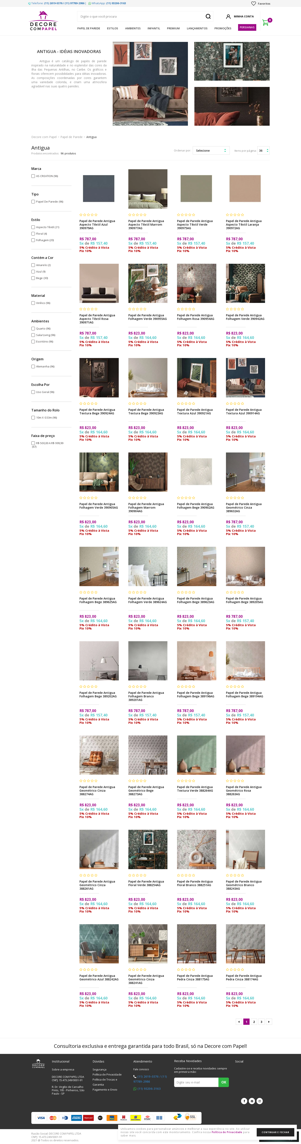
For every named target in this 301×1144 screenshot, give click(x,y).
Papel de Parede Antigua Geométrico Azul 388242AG (99, 977)
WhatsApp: (107, 3)
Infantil (154, 28)
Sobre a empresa (63, 1069)
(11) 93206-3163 (149, 1089)
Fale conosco (141, 1069)
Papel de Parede (88, 28)
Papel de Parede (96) (49, 201)
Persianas (247, 27)
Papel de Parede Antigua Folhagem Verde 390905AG (98, 505)
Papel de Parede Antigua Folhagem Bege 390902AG (195, 505)
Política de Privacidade (107, 1074)
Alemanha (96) (45, 366)
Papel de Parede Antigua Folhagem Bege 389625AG (98, 600)
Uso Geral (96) (45, 392)
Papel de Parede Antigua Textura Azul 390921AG (195, 411)
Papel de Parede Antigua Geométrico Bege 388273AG (146, 790)
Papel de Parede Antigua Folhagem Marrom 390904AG (146, 507)
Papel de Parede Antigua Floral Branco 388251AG (195, 883)
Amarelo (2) (43, 265)
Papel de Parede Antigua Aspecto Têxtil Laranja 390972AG (244, 224)
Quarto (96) (43, 328)
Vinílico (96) (43, 303)
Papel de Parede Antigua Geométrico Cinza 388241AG (146, 979)
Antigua (91, 137)
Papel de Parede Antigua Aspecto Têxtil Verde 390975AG (195, 224)
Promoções (222, 28)
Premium (173, 28)
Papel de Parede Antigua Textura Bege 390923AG (146, 411)
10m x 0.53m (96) (46, 417)
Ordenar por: (182, 150)
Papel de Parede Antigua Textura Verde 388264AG (195, 788)
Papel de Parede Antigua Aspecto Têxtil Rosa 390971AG (97, 318)
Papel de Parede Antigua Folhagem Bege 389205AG (244, 600)
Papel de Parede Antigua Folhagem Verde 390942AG (245, 317)
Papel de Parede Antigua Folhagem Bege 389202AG (98, 694)
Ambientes (133, 28)
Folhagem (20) (45, 240)
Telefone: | (57, 3)
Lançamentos (197, 28)
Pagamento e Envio (105, 1089)
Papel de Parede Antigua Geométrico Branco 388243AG (244, 885)
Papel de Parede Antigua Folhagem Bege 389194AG (244, 694)
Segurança (100, 1069)
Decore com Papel (44, 137)
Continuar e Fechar (275, 1132)
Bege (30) (42, 278)
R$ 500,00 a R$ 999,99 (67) (47, 445)
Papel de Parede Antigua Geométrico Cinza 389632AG (244, 507)
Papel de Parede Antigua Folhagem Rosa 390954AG (195, 317)
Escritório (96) (44, 341)
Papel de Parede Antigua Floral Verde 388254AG (146, 883)
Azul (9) (40, 271)
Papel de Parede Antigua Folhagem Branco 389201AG (146, 696)
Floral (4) (41, 233)
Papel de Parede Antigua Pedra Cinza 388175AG (195, 977)
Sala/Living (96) (45, 335)
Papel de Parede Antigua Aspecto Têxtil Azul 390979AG (97, 224)
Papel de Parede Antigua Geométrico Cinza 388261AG (97, 885)
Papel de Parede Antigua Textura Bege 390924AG (97, 411)
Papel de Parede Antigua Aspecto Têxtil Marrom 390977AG (146, 224)
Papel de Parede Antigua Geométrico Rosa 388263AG (244, 790)
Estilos (112, 28)
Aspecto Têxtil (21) (47, 227)
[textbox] (145, 16)
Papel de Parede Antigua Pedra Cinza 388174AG (244, 977)
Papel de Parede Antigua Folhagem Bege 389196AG (195, 694)
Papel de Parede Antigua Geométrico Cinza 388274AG (97, 790)
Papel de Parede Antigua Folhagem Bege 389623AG (195, 600)
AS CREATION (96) (47, 176)
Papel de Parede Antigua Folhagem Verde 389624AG (147, 600)
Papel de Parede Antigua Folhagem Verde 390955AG (147, 317)
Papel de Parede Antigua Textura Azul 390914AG (244, 411)
